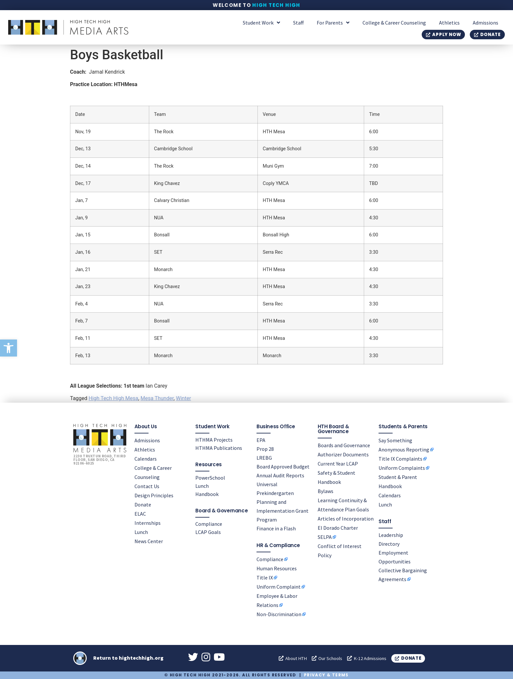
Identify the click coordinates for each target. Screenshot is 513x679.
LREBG (264, 457)
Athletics (449, 22)
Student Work (261, 22)
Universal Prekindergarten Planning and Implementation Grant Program (282, 502)
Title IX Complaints (400, 458)
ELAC (140, 513)
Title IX (264, 577)
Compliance (208, 523)
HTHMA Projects (214, 439)
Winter (183, 398)
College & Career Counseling (394, 22)
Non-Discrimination (278, 614)
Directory (389, 543)
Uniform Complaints (402, 467)
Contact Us (146, 486)
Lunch (141, 531)
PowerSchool (210, 477)
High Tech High (276, 5)
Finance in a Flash (276, 528)
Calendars (145, 458)
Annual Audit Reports (280, 475)
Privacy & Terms (326, 675)
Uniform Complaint (278, 586)
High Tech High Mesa (113, 398)
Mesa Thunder (157, 398)
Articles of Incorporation (346, 518)
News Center (148, 541)
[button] (8, 348)
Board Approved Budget (283, 466)
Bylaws (325, 490)
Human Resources (276, 568)
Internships (147, 522)
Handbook (207, 493)
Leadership (391, 534)
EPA (260, 439)
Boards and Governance (344, 445)
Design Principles (153, 495)
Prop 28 (265, 448)
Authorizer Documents (343, 454)
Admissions (485, 22)
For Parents (333, 22)
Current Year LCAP (338, 463)
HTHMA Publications (218, 447)
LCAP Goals (208, 531)
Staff (298, 22)
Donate (142, 504)
